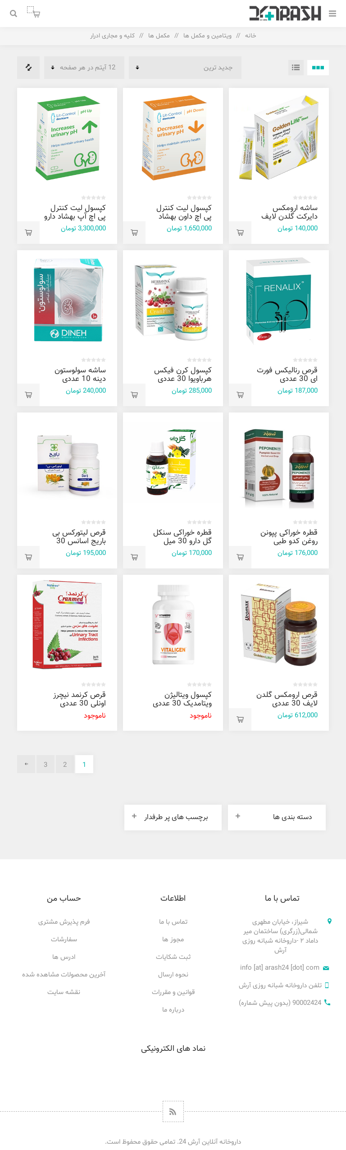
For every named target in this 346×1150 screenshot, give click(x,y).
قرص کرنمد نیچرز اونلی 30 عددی (79, 699)
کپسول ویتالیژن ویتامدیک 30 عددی (182, 699)
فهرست (296, 67)
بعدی (26, 764)
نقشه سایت (63, 992)
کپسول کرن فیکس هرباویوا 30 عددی (183, 375)
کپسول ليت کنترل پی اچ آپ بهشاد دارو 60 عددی (75, 216)
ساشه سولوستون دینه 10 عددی (80, 375)
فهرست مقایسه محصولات (28, 67)
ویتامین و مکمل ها (207, 36)
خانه (250, 36)
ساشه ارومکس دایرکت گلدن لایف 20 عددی (289, 216)
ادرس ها (63, 957)
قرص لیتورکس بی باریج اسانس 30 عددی (79, 541)
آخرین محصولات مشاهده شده (63, 975)
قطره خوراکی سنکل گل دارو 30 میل (182, 537)
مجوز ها (173, 939)
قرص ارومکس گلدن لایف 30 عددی (287, 699)
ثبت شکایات (173, 957)
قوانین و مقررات (173, 992)
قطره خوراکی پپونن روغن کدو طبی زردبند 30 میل (289, 541)
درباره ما (173, 1010)
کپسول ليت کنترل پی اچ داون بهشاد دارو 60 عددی (184, 216)
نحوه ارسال (173, 975)
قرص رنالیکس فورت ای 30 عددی (287, 375)
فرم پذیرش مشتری (64, 922)
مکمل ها (159, 36)
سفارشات (64, 939)
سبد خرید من (30, 9)
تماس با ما (173, 922)
